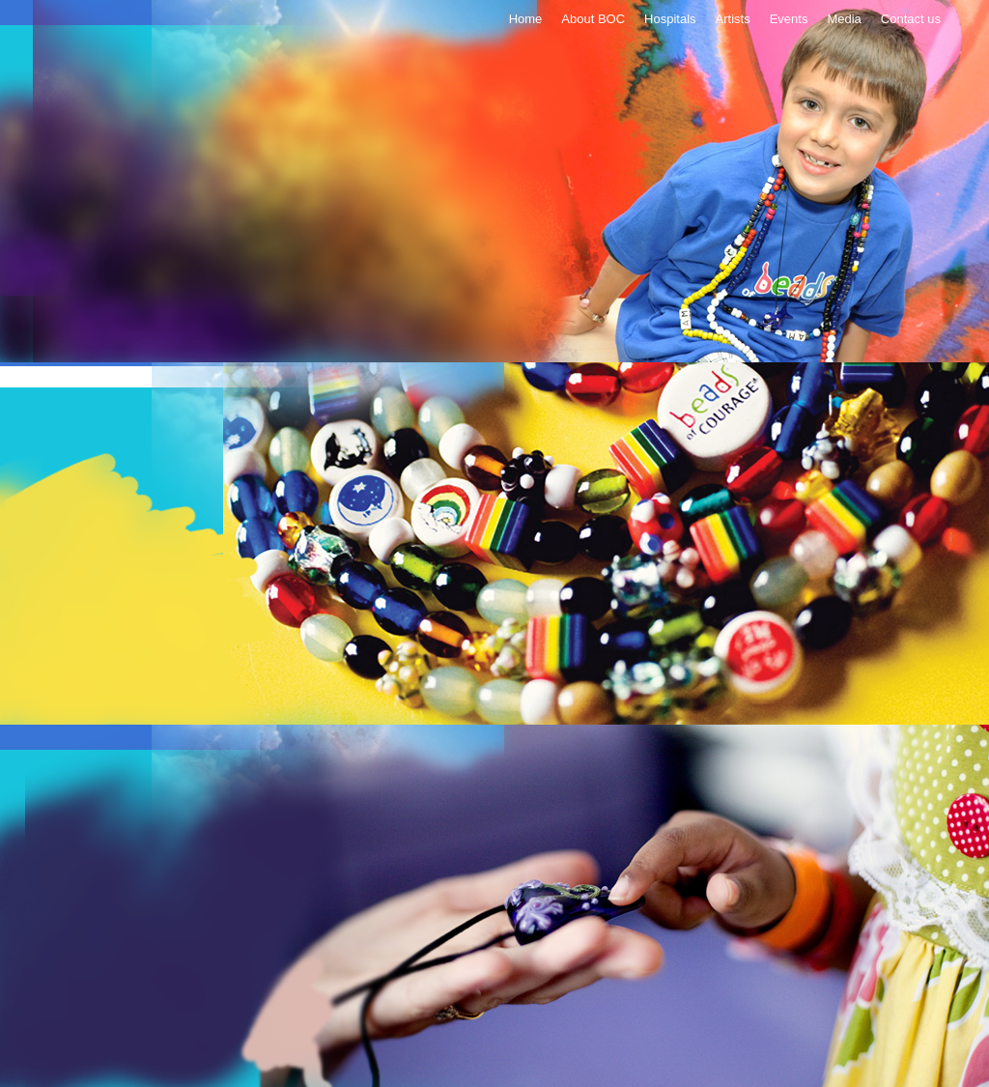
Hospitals (669, 19)
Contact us (911, 19)
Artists (733, 19)
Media (844, 19)
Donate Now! (385, 117)
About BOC (593, 19)
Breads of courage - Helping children (494, 183)
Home (526, 19)
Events (789, 19)
